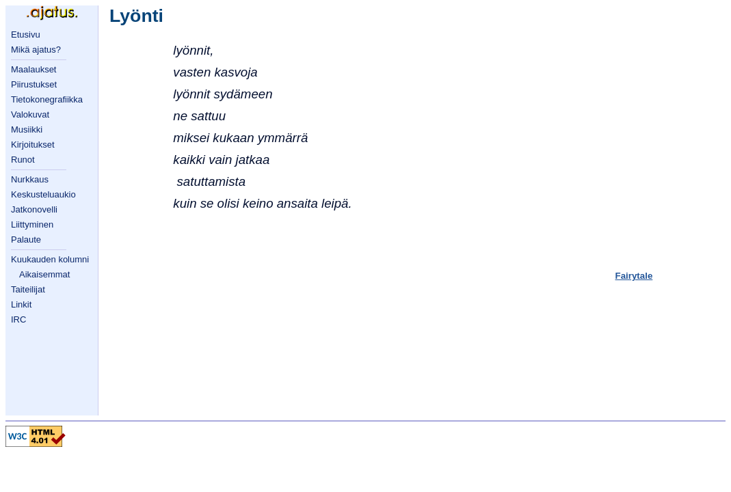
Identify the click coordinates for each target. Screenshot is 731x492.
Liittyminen (32, 224)
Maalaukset (33, 69)
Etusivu (25, 34)
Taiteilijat (28, 289)
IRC (18, 319)
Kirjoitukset (33, 144)
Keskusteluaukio (43, 194)
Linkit (21, 304)
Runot (23, 159)
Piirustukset (34, 84)
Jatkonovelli (34, 209)
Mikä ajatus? (36, 49)
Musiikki (26, 129)
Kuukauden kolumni (50, 259)
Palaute (26, 239)
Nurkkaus (30, 179)
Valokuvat (30, 114)
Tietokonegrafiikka (47, 99)
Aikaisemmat (44, 274)
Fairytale (634, 276)
